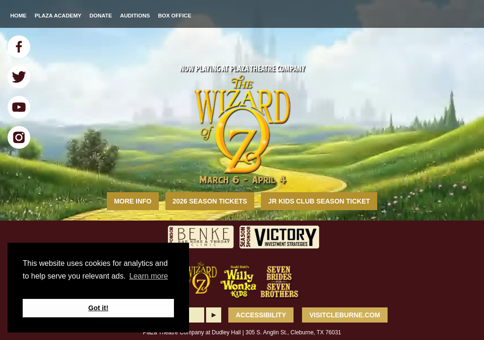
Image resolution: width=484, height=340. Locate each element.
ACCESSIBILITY (261, 315)
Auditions (135, 15)
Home (18, 15)
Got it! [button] (98, 308)
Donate (100, 15)
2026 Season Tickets (210, 201)
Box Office (174, 15)
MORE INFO (132, 201)
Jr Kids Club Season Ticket (319, 201)
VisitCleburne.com (345, 315)
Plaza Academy (58, 15)
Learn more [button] (149, 276)
